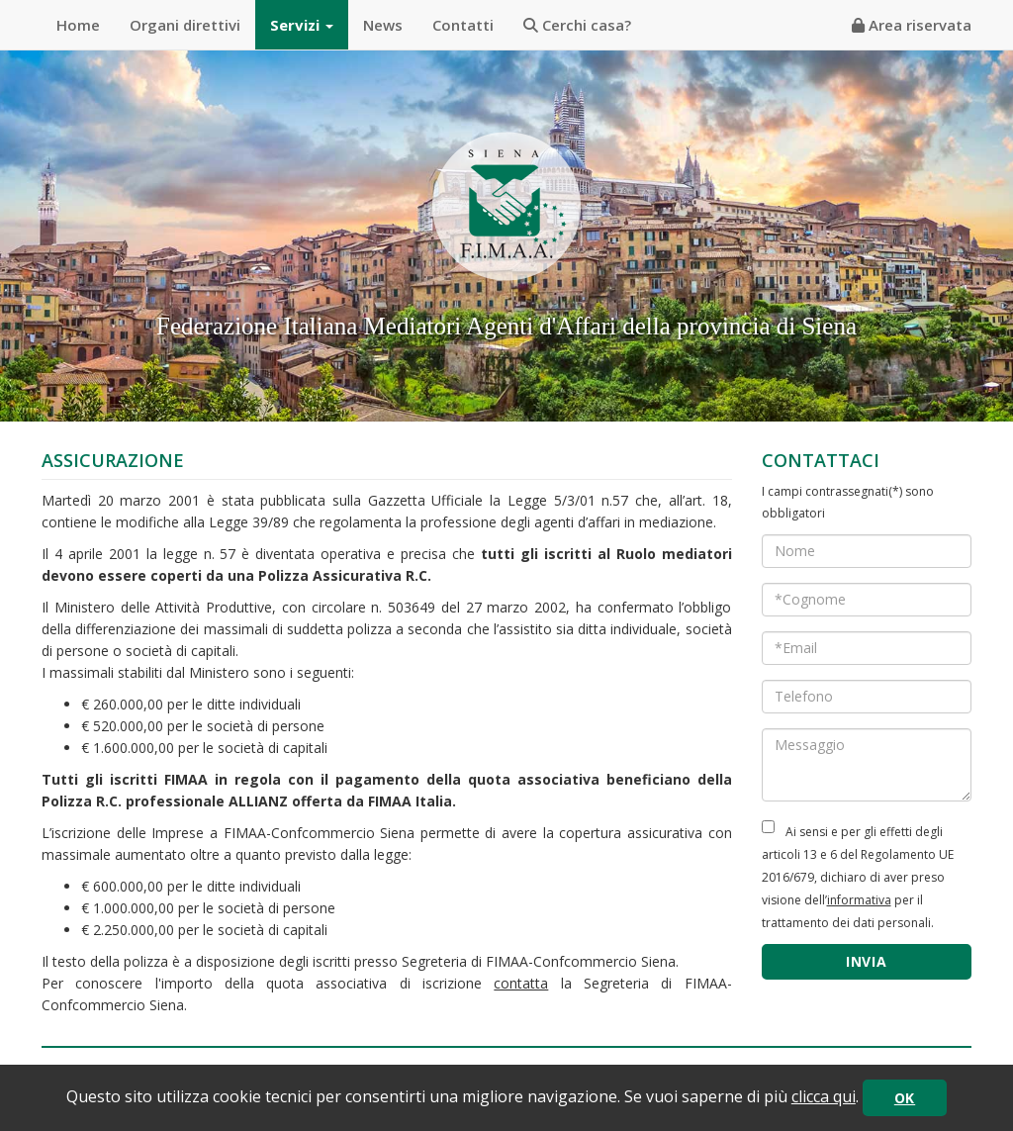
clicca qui (823, 1096)
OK (904, 1097)
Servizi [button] (301, 25)
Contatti (463, 25)
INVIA (866, 961)
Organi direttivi (185, 25)
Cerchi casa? (577, 25)
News (383, 25)
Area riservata (911, 25)
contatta (521, 983)
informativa (859, 900)
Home (78, 25)
